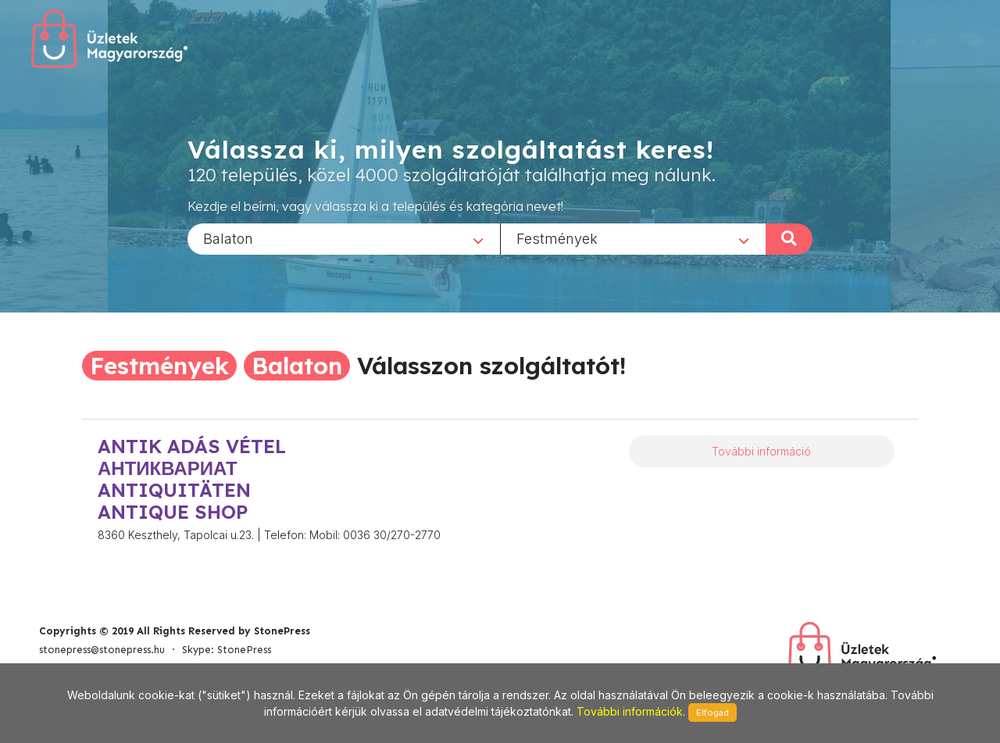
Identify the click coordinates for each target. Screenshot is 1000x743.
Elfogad (712, 712)
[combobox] (344, 238)
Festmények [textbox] (557, 238)
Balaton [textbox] (228, 238)
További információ (761, 451)
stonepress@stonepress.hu (102, 649)
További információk (630, 711)
